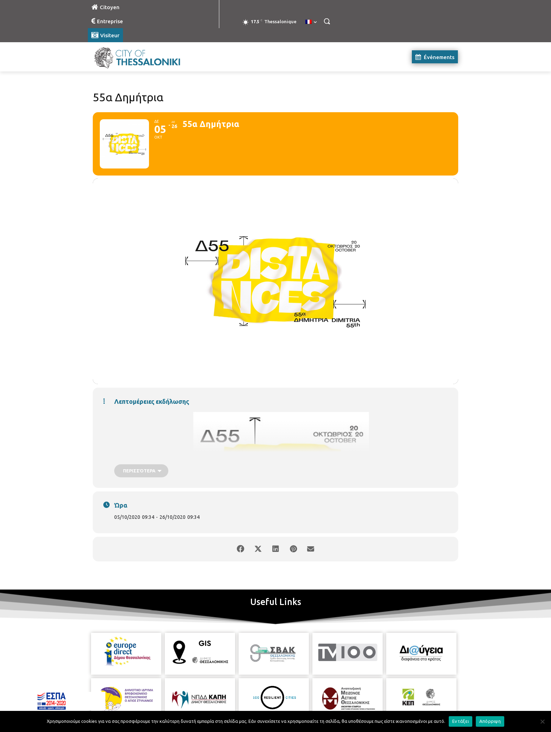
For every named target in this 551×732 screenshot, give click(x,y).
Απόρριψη (490, 721)
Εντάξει (460, 721)
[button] (327, 21)
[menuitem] (311, 22)
